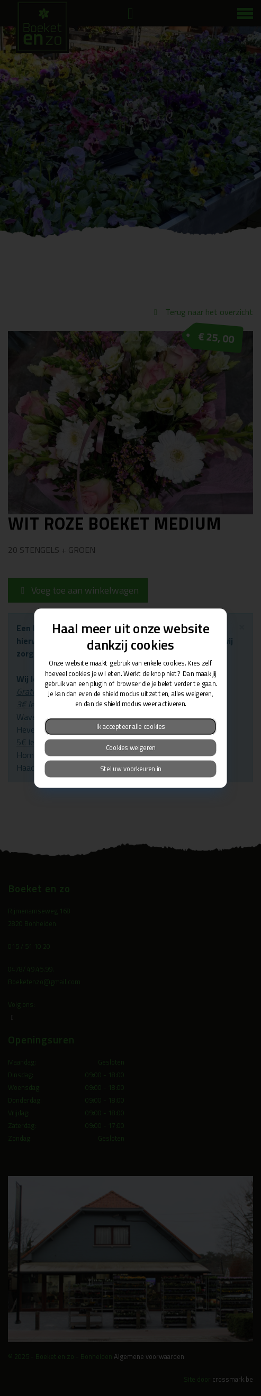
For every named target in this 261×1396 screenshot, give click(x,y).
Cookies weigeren (131, 747)
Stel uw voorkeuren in (130, 768)
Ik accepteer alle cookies (130, 726)
